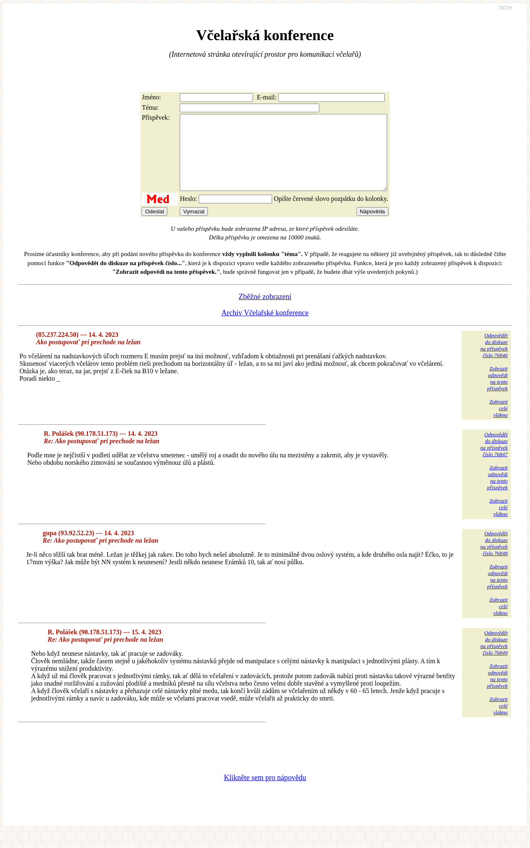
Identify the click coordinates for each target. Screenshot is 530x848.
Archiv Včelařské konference (265, 328)
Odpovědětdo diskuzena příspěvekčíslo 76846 (494, 360)
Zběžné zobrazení (264, 311)
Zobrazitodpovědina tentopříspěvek (497, 393)
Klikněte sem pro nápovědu (265, 792)
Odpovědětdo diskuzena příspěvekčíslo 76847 (494, 459)
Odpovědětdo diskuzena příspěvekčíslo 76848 (494, 558)
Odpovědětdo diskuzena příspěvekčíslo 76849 (494, 658)
